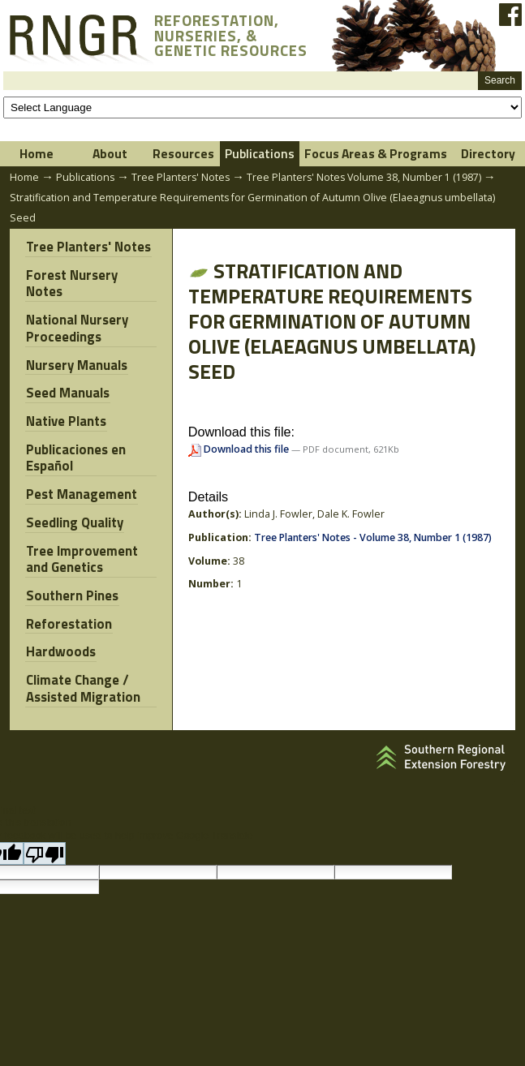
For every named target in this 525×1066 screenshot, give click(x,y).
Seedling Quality (74, 500)
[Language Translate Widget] (262, 107)
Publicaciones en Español (75, 436)
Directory (488, 153)
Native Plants (65, 401)
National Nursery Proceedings (76, 311)
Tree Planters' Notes (180, 177)
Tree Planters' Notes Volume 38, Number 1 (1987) (364, 177)
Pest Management (80, 473)
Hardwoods (60, 626)
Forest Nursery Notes (91, 275)
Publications (260, 153)
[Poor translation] (45, 826)
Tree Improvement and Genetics (81, 535)
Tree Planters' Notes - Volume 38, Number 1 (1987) (373, 537)
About (110, 153)
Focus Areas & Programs (375, 153)
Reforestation (68, 599)
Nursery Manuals (76, 346)
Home (36, 153)
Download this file (239, 449)
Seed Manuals (67, 374)
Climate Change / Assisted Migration (82, 662)
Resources (183, 153)
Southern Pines (71, 572)
